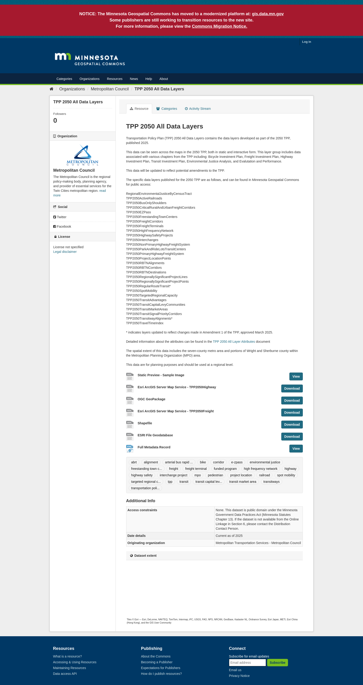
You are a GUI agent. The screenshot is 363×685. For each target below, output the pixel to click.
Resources (114, 79)
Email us (235, 670)
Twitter (59, 217)
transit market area (242, 481)
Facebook (62, 226)
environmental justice (265, 462)
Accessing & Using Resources (75, 662)
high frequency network (261, 469)
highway (290, 469)
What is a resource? (67, 656)
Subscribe (277, 662)
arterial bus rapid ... (179, 462)
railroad (264, 475)
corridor (218, 462)
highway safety (142, 475)
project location (241, 475)
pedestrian (215, 475)
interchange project (173, 475)
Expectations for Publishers (160, 668)
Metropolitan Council (110, 89)
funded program (225, 469)
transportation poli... (145, 488)
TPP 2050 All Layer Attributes (234, 341)
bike (203, 462)
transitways (271, 481)
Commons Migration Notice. (219, 26)
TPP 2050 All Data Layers (159, 89)
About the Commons (156, 656)
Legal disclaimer (65, 252)
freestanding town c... (146, 469)
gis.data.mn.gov (268, 14)
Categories (64, 79)
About (164, 79)
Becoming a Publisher (156, 662)
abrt (134, 462)
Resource (139, 108)
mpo (197, 475)
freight (173, 469)
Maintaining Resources (69, 668)
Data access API (65, 674)
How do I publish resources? (161, 674)
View (296, 376)
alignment (151, 462)
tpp (170, 481)
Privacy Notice (239, 676)
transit (183, 481)
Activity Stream (198, 108)
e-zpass (237, 462)
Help (148, 79)
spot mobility (286, 475)
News (134, 79)
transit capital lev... (208, 481)
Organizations (90, 79)
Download (292, 388)
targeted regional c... (146, 481)
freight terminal (196, 469)
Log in (306, 41)
